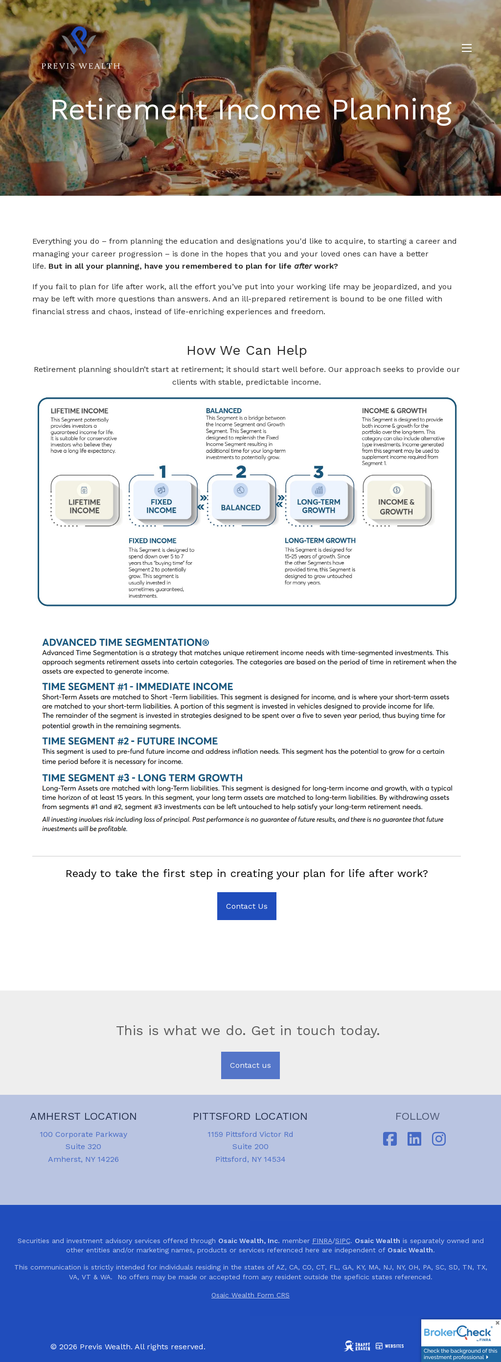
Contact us (250, 1065)
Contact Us (247, 906)
